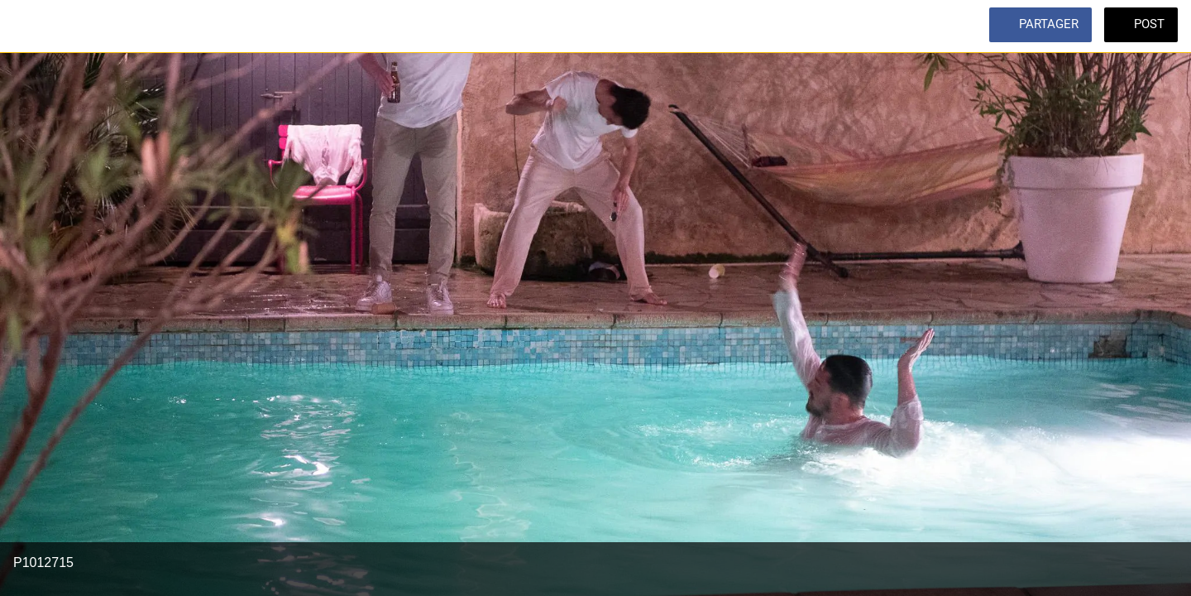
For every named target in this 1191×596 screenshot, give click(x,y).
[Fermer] (33, 26)
